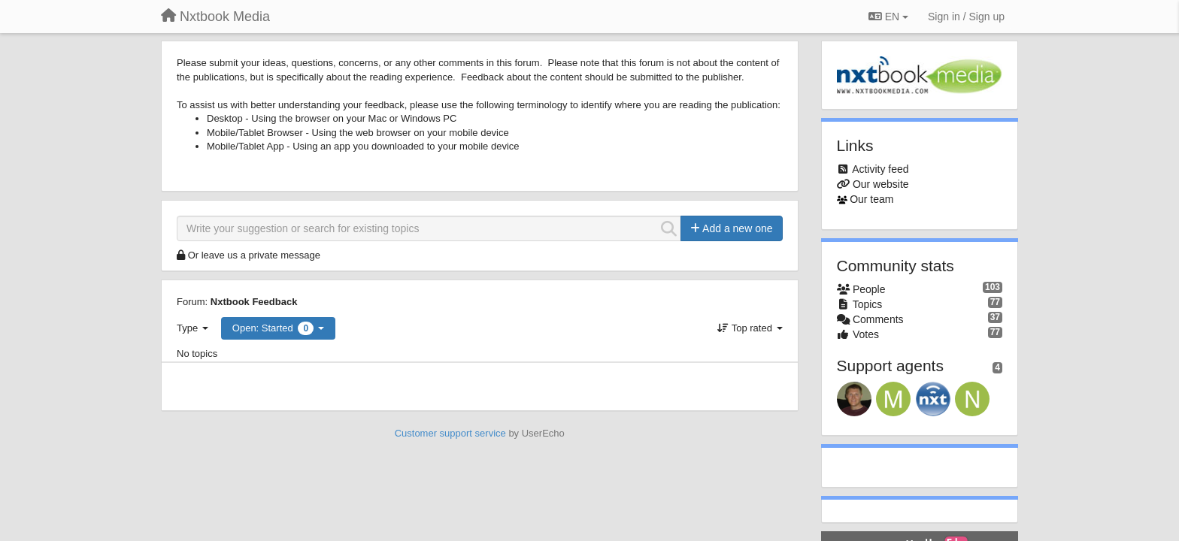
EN (888, 17)
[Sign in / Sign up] (966, 16)
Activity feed (880, 169)
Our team (871, 199)
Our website (881, 184)
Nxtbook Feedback (254, 301)
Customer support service (450, 433)
